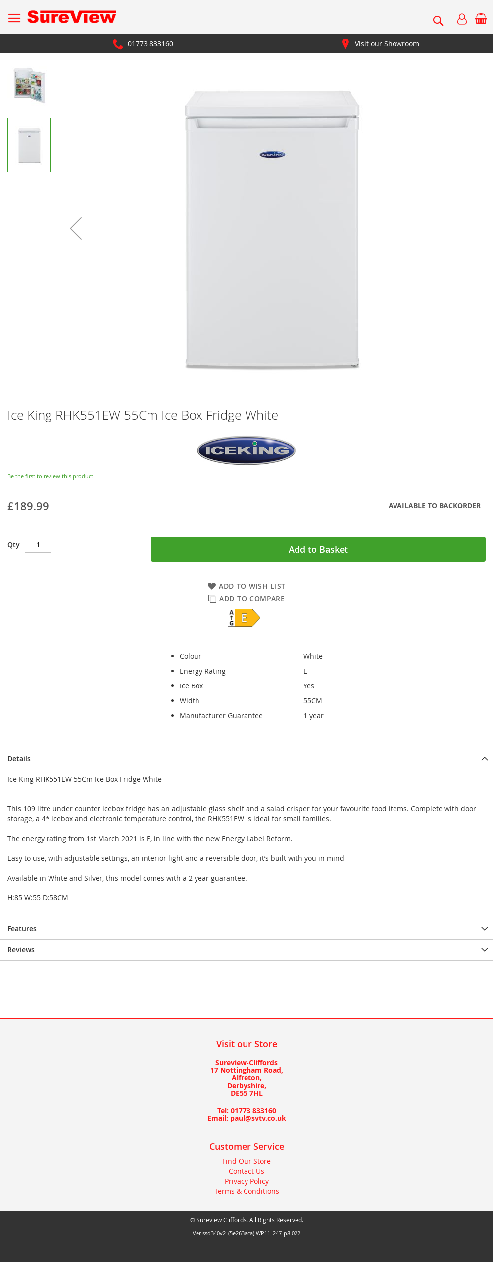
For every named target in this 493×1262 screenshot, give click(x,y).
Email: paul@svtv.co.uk (246, 1118)
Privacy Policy (247, 1181)
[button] (76, 228)
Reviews (21, 949)
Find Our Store (246, 1161)
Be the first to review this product (50, 476)
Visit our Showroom (387, 43)
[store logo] (71, 17)
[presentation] (246, 758)
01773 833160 (150, 43)
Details (19, 758)
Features (22, 928)
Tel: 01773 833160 (246, 1110)
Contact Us (246, 1171)
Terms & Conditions (246, 1191)
